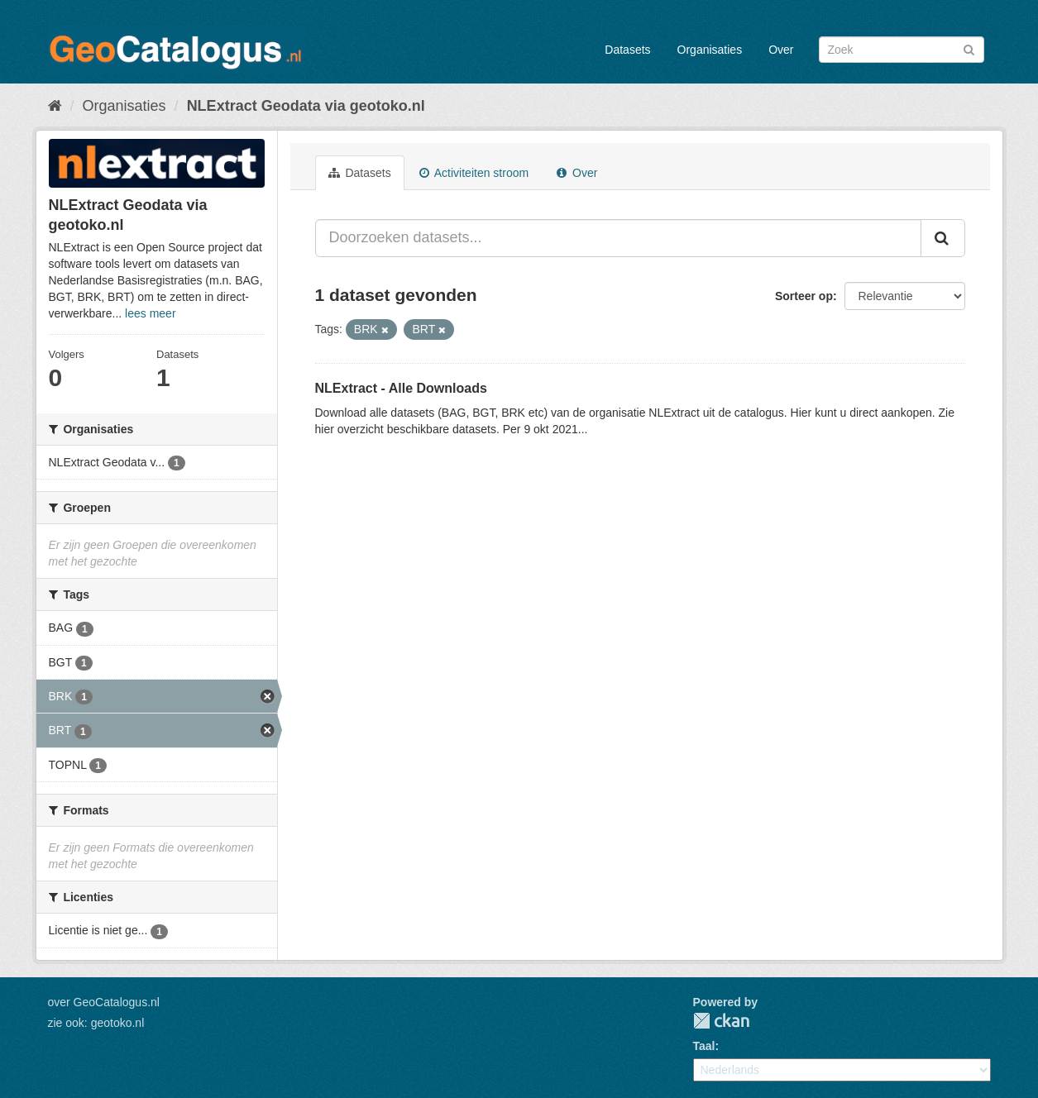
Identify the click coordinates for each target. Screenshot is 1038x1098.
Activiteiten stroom (474, 172)
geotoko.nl (118, 1022)
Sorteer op (804, 296)
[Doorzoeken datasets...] (618, 238)
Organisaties (710, 49)
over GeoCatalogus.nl (104, 1002)
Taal (704, 1046)
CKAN (721, 1020)
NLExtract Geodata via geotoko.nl (306, 106)
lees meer (150, 313)
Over (780, 49)
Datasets (627, 49)
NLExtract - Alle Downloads (401, 388)
